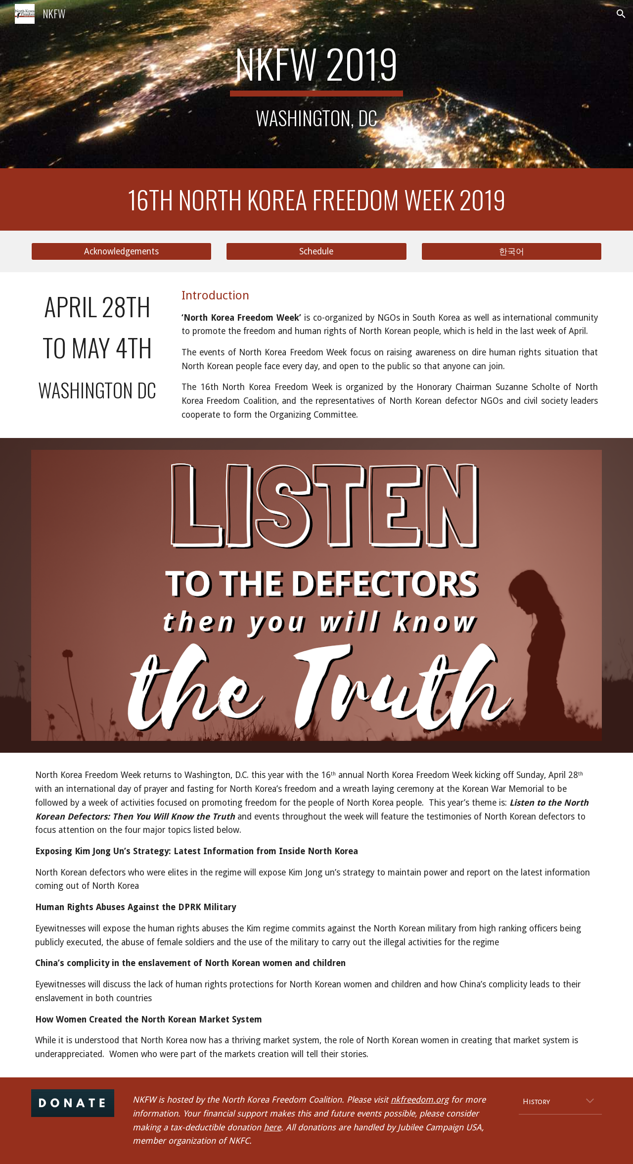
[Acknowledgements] (121, 252)
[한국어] (511, 252)
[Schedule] (316, 252)
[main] (316, 84)
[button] (621, 14)
